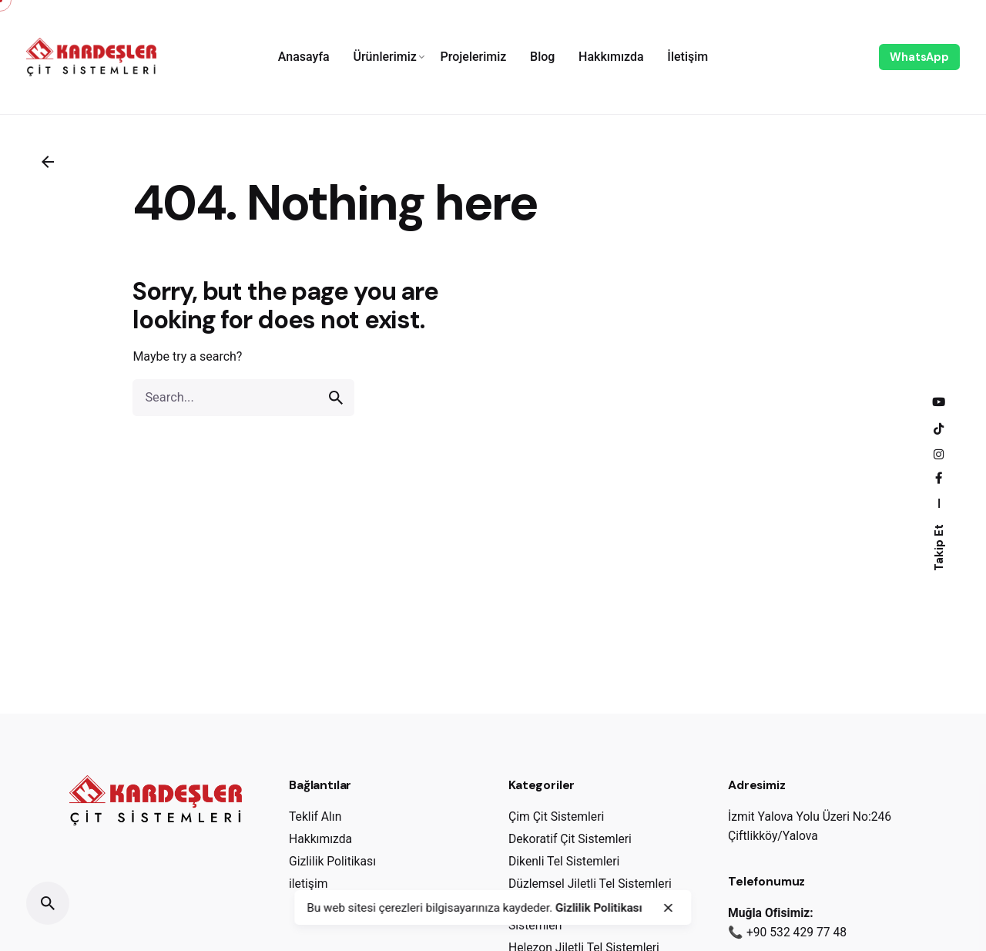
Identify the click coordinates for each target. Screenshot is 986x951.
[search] (335, 397)
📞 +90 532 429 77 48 (787, 932)
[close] (667, 907)
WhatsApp (919, 57)
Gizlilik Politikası (598, 908)
